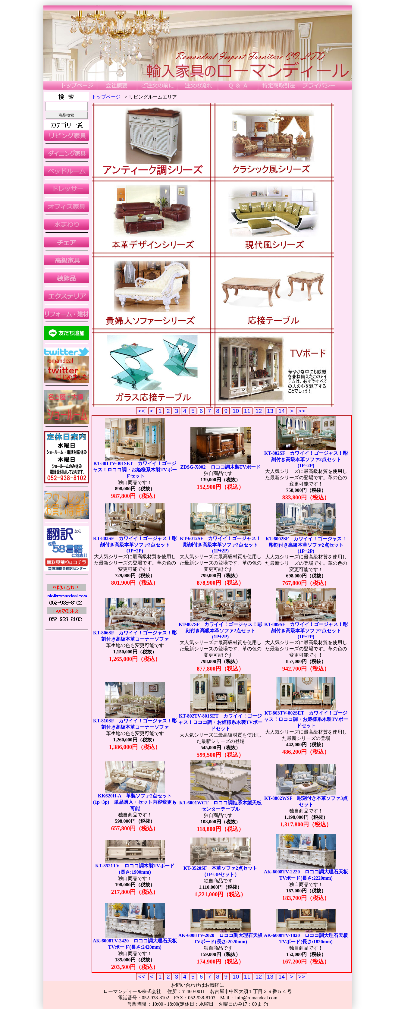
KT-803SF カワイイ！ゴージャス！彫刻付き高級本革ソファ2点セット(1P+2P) (135, 544)
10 (236, 411)
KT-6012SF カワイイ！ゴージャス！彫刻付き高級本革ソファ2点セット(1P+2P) (220, 544)
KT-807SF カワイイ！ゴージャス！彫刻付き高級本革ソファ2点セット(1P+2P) (220, 630)
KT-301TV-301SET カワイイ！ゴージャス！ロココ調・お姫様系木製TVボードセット (135, 470)
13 (270, 411)
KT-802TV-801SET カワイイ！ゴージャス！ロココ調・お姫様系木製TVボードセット (220, 722)
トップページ (106, 96)
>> (301, 411)
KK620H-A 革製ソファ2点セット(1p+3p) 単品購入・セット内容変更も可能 (135, 802)
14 (282, 411)
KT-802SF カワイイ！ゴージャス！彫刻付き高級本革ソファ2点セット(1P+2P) (306, 459)
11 (247, 411)
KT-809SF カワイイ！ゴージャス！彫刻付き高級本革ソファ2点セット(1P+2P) (306, 630)
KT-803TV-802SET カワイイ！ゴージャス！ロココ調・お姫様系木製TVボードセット (306, 719)
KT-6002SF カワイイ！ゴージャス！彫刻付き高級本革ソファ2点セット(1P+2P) (305, 545)
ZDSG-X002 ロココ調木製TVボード (220, 467)
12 (259, 411)
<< (141, 411)
